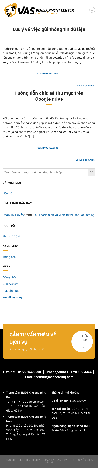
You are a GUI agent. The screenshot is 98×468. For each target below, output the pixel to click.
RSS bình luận (12, 290)
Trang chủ (9, 257)
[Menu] (92, 10)
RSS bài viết (10, 284)
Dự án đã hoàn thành (56, 459)
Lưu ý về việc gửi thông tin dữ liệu (49, 28)
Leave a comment (85, 85)
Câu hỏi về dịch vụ (83, 459)
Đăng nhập (10, 277)
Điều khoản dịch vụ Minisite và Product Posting (63, 215)
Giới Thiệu (24, 459)
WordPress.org (12, 297)
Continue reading (49, 73)
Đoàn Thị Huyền (13, 215)
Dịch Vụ (36, 459)
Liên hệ (7, 193)
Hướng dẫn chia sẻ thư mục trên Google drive (49, 95)
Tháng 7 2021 (11, 236)
